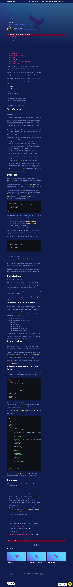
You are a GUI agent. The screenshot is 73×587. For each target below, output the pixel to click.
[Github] (16, 31)
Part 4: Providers (12, 42)
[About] (30, 1)
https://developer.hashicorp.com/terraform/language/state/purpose (24, 526)
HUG (34, 578)
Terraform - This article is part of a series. (20, 34)
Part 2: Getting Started (13, 38)
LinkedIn (9, 578)
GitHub (16, 578)
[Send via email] (39, 545)
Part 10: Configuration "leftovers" (15, 55)
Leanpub (28, 578)
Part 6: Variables (12, 47)
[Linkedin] (14, 31)
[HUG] (59, 1)
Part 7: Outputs (11, 49)
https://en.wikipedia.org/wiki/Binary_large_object (20, 534)
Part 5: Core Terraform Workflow (15, 45)
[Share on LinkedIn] (34, 545)
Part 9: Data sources (12, 53)
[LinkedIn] (48, 1)
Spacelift (22, 578)
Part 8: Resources (12, 51)
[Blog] (33, 1)
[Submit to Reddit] (36, 545)
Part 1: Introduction (12, 36)
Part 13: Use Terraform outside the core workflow (19, 61)
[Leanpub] (54, 1)
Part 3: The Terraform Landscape (15, 40)
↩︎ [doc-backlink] (29, 528)
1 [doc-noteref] (26, 137)
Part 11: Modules (12, 57)
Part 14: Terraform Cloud (13, 63)
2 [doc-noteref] (23, 216)
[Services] (37, 1)
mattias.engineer (11, 1)
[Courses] (42, 1)
